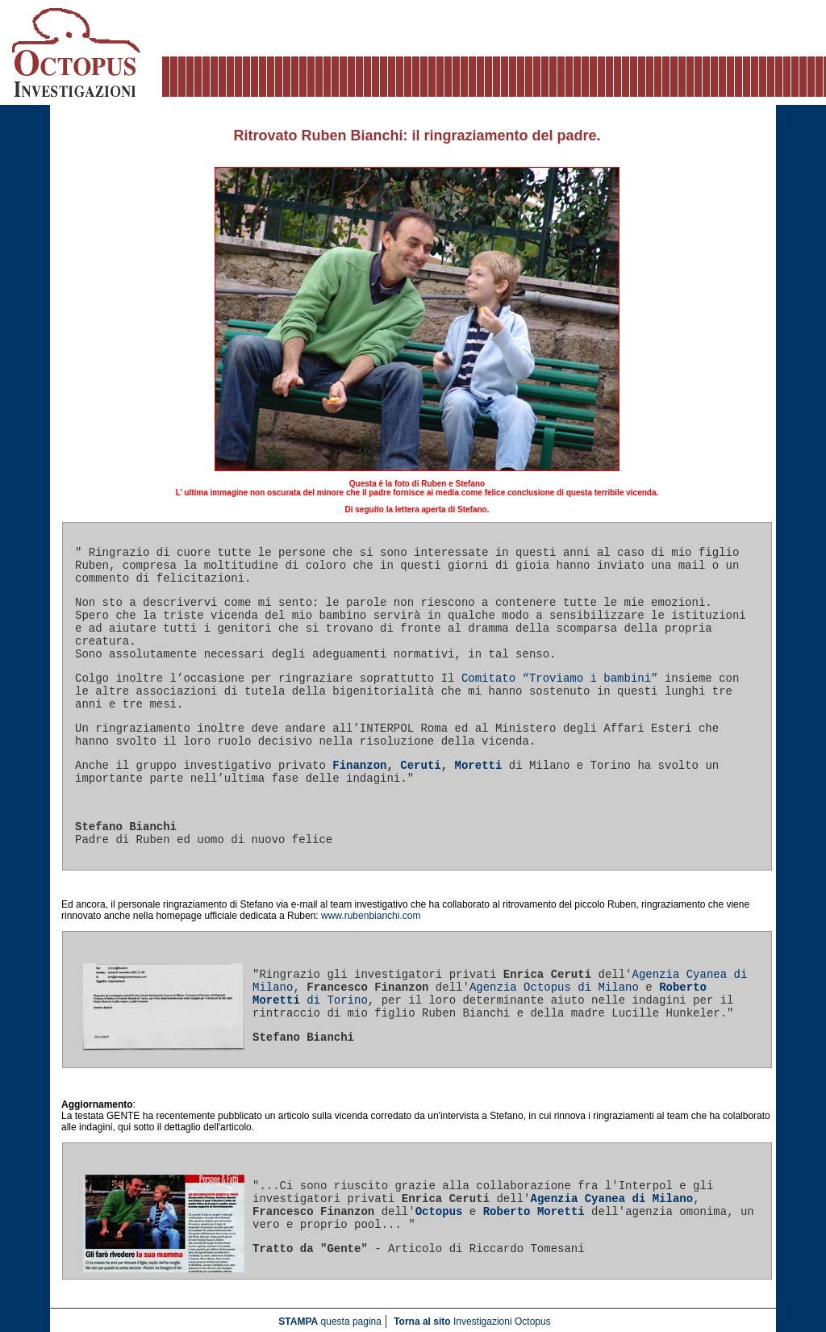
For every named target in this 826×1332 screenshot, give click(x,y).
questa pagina (330, 1321)
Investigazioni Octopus (472, 1321)
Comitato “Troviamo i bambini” (559, 678)
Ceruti (420, 765)
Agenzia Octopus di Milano (554, 987)
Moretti (479, 765)
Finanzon (359, 765)
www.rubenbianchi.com (370, 915)
